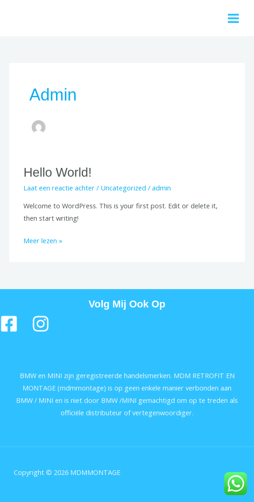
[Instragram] (41, 324)
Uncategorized (123, 187)
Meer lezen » (42, 239)
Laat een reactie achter (59, 187)
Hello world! (57, 172)
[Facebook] (9, 324)
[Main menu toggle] (233, 18)
